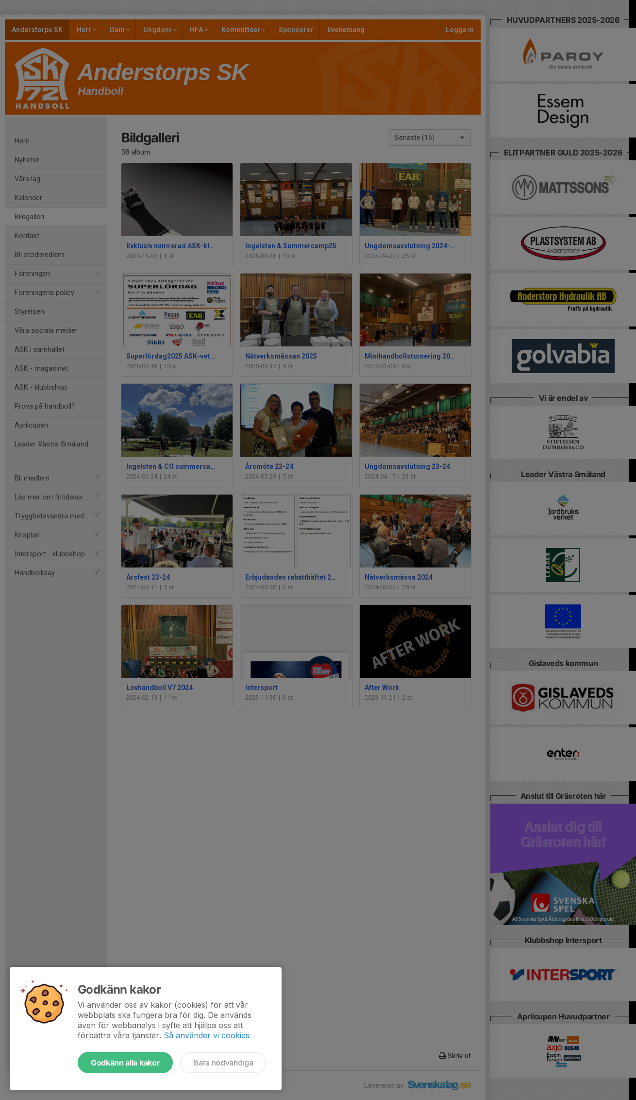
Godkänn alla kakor (125, 1062)
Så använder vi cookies (207, 1035)
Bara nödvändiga (223, 1062)
